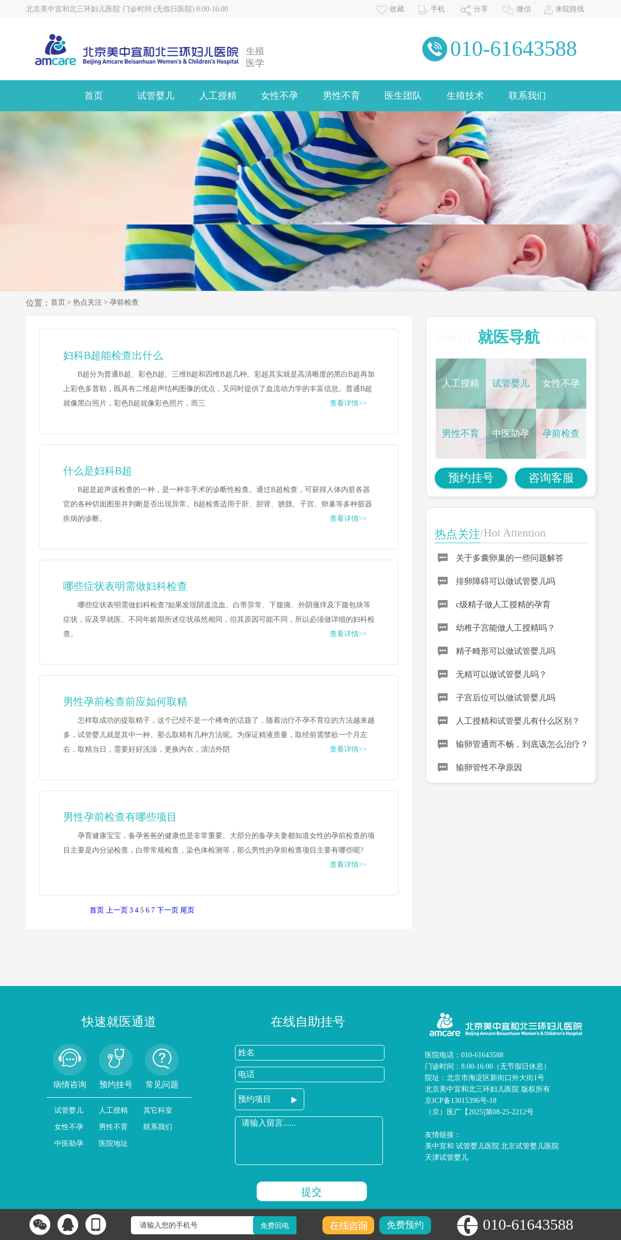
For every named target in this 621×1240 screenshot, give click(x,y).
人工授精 (217, 96)
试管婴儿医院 (477, 1146)
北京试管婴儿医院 (530, 1146)
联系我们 (527, 96)
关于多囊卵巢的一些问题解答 (510, 558)
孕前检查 (124, 302)
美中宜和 (439, 1146)
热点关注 (87, 302)
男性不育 (341, 96)
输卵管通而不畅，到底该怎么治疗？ (522, 744)
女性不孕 (279, 96)
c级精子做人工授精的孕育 (503, 604)
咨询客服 (551, 477)
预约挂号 (471, 477)
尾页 (187, 910)
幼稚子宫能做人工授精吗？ (505, 627)
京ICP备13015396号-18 (460, 1100)
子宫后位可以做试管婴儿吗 (505, 697)
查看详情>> (348, 403)
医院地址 (113, 1143)
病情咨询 (69, 1084)
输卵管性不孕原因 (489, 767)
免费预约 (405, 1225)
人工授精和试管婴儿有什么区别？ (518, 720)
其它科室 (157, 1110)
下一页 (168, 910)
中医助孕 (510, 433)
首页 (93, 96)
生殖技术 (465, 96)
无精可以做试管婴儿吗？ (501, 674)
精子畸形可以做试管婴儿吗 (505, 651)
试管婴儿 (155, 96)
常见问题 (162, 1084)
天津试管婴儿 (446, 1157)
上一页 (117, 910)
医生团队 (403, 96)
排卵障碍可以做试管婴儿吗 (505, 581)
